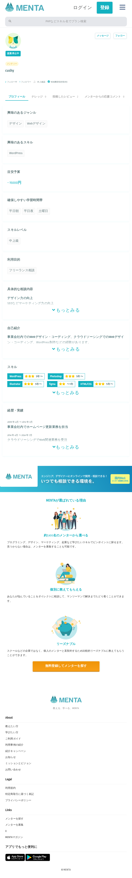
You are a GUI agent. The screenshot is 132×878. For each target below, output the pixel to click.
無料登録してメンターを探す (66, 666)
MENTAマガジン (14, 837)
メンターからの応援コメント (105, 96)
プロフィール (16, 96)
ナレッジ (38, 96)
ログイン (82, 7)
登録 (104, 7)
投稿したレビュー (65, 96)
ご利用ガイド (13, 738)
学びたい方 (11, 732)
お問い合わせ (13, 769)
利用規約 (10, 788)
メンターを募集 (14, 824)
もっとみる (66, 310)
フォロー (120, 35)
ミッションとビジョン (18, 763)
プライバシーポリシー (18, 800)
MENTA (67, 869)
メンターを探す (14, 818)
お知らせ (10, 757)
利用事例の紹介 (14, 744)
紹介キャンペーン (15, 751)
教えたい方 (11, 726)
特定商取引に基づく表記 (19, 794)
